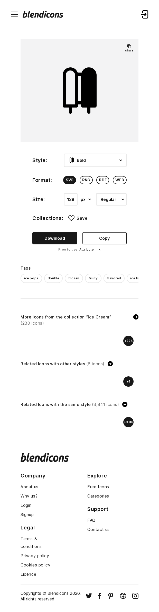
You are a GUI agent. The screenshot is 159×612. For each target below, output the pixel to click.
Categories (98, 496)
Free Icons (98, 486)
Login (26, 505)
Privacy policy (35, 555)
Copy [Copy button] (104, 238)
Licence (28, 574)
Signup (27, 514)
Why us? (29, 496)
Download (54, 238)
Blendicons (58, 593)
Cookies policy (35, 564)
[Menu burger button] (14, 14)
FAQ (91, 520)
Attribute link (89, 249)
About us (30, 486)
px (86, 199)
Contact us (98, 529)
